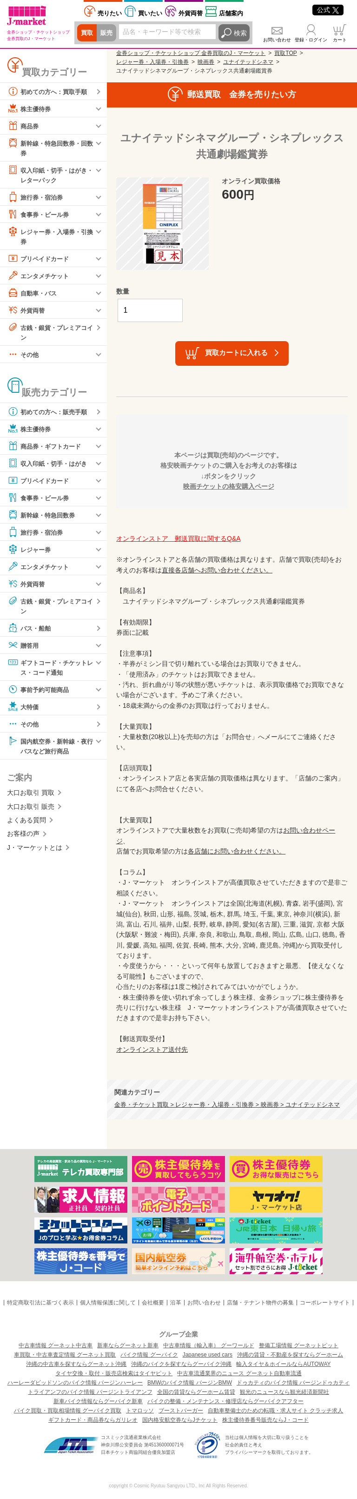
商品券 (23, 125)
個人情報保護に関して (108, 1302)
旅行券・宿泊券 (36, 198)
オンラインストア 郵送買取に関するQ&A (178, 538)
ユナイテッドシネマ (248, 62)
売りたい (110, 13)
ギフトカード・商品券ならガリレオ (93, 1420)
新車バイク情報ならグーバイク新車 (98, 1401)
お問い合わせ (277, 39)
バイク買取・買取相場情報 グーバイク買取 (67, 1410)
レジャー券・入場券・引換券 (49, 237)
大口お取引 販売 (30, 810)
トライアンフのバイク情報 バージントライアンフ (90, 1392)
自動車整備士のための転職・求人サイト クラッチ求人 (275, 1410)
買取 (87, 33)
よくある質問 (26, 824)
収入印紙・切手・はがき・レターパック (46, 175)
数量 (122, 291)
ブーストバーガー (181, 1410)
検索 (240, 33)
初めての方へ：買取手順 (49, 91)
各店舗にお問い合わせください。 (236, 851)
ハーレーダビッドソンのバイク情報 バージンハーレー (75, 1382)
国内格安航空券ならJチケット (180, 1420)
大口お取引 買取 (30, 797)
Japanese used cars (207, 1354)
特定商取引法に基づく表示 (40, 1302)
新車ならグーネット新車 (128, 1345)
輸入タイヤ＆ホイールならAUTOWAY (283, 1364)
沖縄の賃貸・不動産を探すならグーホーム (290, 1354)
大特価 (23, 710)
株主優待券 (30, 108)
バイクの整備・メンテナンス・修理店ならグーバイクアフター (225, 1401)
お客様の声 (23, 838)
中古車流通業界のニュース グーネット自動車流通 (239, 1373)
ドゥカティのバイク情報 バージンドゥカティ (293, 1382)
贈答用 (23, 648)
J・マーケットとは (34, 851)
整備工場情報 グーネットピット (298, 1345)
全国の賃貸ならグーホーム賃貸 (196, 1392)
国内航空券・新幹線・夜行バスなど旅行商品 (49, 749)
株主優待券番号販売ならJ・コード (265, 1420)
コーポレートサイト (325, 1302)
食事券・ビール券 (40, 215)
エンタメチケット (40, 277)
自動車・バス (33, 294)
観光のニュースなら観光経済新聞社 (284, 1392)
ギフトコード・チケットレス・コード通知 (49, 670)
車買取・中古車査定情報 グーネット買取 (65, 1354)
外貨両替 (190, 13)
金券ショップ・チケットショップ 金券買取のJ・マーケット (190, 53)
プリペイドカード (40, 260)
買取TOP (285, 53)
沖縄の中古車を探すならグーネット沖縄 (76, 1364)
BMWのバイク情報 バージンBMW (189, 1382)
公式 (328, 9)
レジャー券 (30, 552)
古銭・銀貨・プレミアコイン (49, 333)
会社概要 (153, 1302)
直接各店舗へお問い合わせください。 (217, 570)
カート (340, 39)
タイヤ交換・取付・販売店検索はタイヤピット (113, 1373)
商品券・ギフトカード (46, 448)
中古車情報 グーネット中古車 (56, 1345)
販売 (107, 33)
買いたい (150, 13)
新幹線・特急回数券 (43, 517)
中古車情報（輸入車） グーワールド (208, 1345)
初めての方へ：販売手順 (49, 414)
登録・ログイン (311, 39)
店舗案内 (231, 13)
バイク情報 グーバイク (149, 1354)
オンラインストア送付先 (152, 1049)
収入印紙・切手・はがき (49, 465)
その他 (23, 357)
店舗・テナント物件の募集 (260, 1302)
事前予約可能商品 (40, 693)
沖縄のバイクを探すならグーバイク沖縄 (181, 1364)
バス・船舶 (30, 631)
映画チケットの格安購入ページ (228, 486)
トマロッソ (140, 1410)
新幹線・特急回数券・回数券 (49, 147)
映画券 (206, 62)
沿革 (175, 1302)
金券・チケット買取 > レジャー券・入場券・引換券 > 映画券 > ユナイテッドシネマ (227, 1105)
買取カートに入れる (236, 352)
